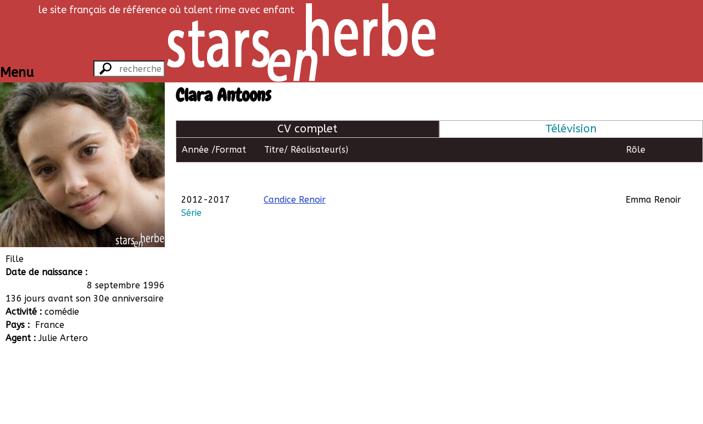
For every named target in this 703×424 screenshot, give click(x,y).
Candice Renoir (295, 174)
